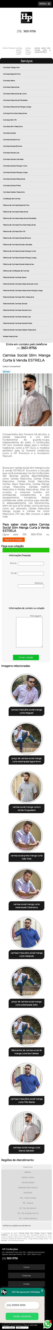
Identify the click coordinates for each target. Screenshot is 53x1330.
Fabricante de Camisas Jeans (15, 277)
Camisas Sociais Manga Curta (15, 166)
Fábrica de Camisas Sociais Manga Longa (20, 258)
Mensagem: (29, 631)
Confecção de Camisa (12, 199)
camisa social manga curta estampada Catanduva (26, 906)
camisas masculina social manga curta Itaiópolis (27, 954)
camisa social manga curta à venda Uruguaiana (26, 808)
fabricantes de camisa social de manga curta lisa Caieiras (26, 1052)
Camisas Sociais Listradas (13, 159)
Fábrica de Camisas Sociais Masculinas (18, 264)
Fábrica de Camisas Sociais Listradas (18, 244)
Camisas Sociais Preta (12, 185)
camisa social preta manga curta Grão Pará (27, 857)
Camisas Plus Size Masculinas (15, 113)
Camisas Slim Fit (10, 120)
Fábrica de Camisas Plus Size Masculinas (19, 225)
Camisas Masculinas (11, 87)
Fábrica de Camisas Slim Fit (14, 231)
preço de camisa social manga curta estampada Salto (26, 1003)
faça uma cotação (13, 539)
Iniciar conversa (22, 1316)
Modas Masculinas (10, 336)
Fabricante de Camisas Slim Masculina (18, 297)
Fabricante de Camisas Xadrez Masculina (19, 330)
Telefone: (31, 585)
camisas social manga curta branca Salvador (26, 1149)
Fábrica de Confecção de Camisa (16, 271)
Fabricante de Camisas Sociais (15, 303)
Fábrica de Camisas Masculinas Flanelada (20, 218)
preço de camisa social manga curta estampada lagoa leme (26, 760)
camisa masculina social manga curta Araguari (26, 711)
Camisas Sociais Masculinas (14, 179)
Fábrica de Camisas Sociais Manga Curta (19, 251)
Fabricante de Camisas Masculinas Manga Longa (23, 290)
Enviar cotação (26, 657)
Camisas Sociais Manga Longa (15, 172)
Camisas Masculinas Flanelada (15, 100)
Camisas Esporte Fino (12, 74)
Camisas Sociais (9, 133)
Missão (26, 1284)
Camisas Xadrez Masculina (14, 192)
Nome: (27, 563)
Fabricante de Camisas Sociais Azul (17, 310)
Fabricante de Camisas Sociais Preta (18, 323)
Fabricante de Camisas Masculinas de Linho (20, 284)
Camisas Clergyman (11, 67)
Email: (27, 573)
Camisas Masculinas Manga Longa (17, 107)
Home (26, 1267)
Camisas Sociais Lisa (11, 153)
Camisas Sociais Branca (12, 146)
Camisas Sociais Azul (11, 139)
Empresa (26, 1275)
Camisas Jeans (9, 80)
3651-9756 (29, 31)
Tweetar (6, 371)
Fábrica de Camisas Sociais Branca (17, 238)
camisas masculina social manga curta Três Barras (27, 1100)
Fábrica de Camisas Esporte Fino (16, 205)
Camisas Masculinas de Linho (15, 94)
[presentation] (26, 598)
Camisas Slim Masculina (13, 126)
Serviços (27, 61)
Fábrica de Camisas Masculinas (15, 212)
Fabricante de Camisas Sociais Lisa (17, 317)
